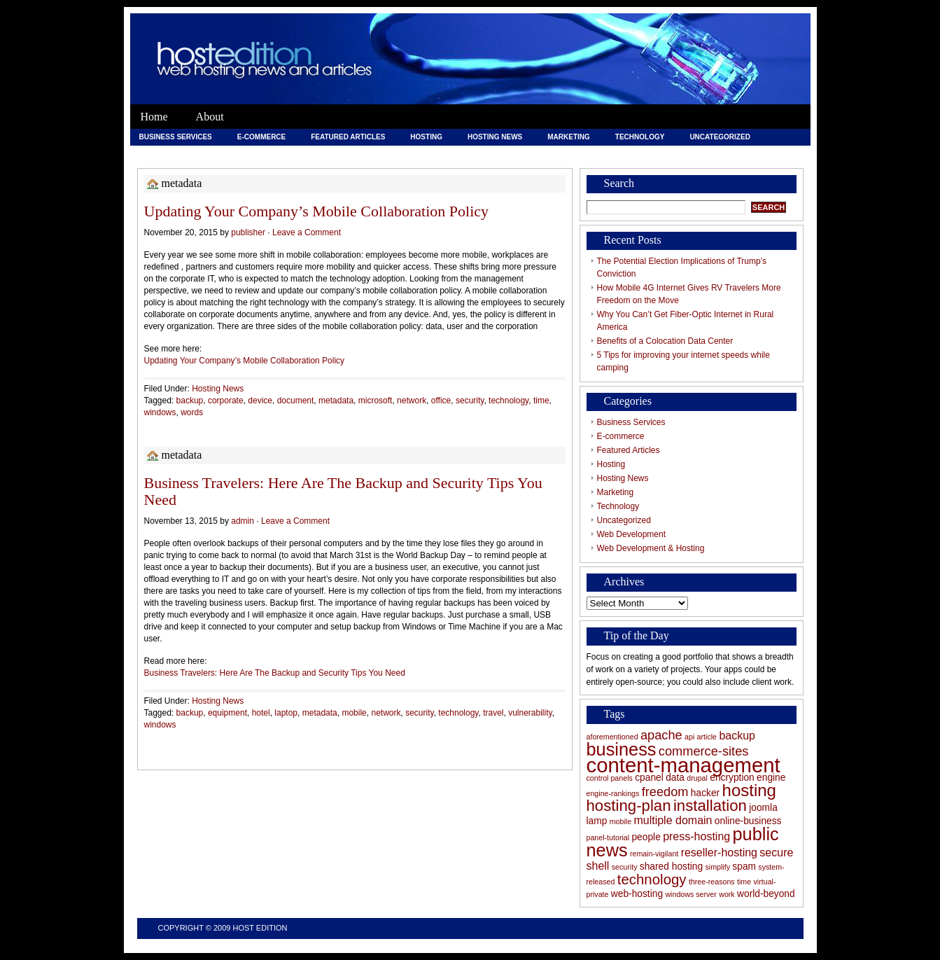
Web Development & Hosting (292, 153)
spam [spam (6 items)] (744, 866)
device (260, 400)
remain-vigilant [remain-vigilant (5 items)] (654, 853)
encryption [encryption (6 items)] (732, 777)
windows (160, 412)
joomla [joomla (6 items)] (763, 807)
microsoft (375, 400)
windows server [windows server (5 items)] (690, 894)
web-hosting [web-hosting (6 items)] (637, 894)
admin (242, 521)
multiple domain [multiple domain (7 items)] (672, 820)
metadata (335, 400)
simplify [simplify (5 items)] (717, 867)
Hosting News (495, 137)
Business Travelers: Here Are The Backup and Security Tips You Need (343, 491)
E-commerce (261, 137)
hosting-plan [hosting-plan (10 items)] (629, 805)
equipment (227, 713)
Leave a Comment (306, 232)
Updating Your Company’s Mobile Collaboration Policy (316, 211)
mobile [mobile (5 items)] (620, 821)
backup (190, 400)
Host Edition (259, 928)
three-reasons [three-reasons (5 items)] (712, 881)
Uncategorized (719, 137)
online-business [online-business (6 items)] (748, 821)
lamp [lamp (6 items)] (597, 821)
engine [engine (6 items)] (771, 777)
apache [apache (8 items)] (661, 735)
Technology (640, 137)
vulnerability (530, 713)
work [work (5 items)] (727, 894)
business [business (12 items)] (622, 749)
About (210, 117)
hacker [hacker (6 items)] (705, 793)
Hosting (426, 137)
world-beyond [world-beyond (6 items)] (766, 894)
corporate (226, 400)
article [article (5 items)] (707, 736)
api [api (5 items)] (689, 736)
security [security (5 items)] (625, 867)
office (441, 400)
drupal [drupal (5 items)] (697, 778)
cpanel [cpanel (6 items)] (649, 777)
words (192, 412)
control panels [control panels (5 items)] (610, 778)
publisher (248, 232)
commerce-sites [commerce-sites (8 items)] (704, 751)
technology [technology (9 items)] (652, 879)
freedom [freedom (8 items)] (665, 792)
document (295, 400)
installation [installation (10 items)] (710, 805)
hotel (261, 713)
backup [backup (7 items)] (737, 736)
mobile (354, 713)
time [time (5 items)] (744, 881)
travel (493, 713)
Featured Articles (348, 137)
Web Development (175, 153)
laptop (285, 713)
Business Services (175, 137)
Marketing (568, 137)
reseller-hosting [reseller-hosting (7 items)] (719, 852)
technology (508, 400)
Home (154, 117)
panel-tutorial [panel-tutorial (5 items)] (608, 837)
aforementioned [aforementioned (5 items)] (612, 736)
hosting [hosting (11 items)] (749, 790)
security (470, 400)
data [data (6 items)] (675, 777)
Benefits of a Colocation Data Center (665, 341)
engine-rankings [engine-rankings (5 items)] (613, 793)
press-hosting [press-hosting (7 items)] (696, 836)
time (541, 400)
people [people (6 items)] (645, 837)
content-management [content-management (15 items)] (683, 765)
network (411, 400)
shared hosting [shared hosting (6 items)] (671, 866)
